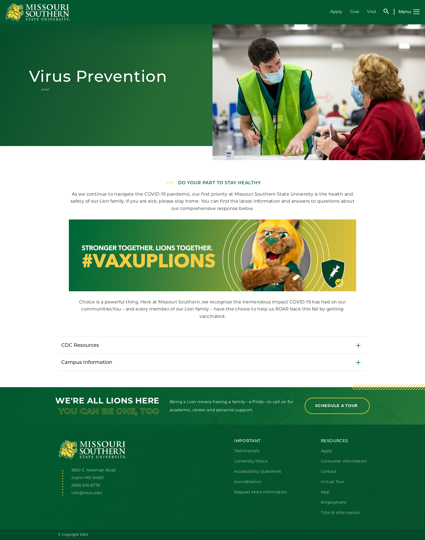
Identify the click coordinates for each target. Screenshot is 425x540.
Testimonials (246, 451)
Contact (329, 472)
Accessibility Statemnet (257, 472)
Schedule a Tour (337, 405)
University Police (251, 462)
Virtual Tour (332, 482)
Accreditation (247, 482)
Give (354, 11)
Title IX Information (340, 513)
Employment (334, 503)
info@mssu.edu (86, 493)
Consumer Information (344, 462)
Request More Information (260, 492)
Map (325, 492)
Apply (336, 11)
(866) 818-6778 (85, 486)
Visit (371, 11)
